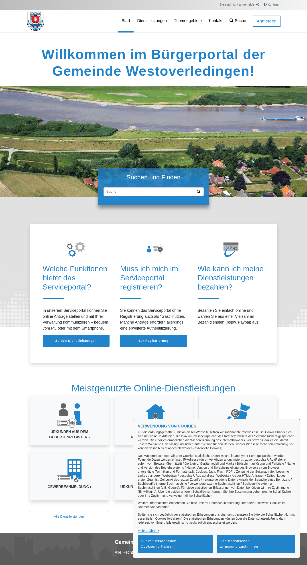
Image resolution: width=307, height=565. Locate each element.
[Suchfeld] (149, 191)
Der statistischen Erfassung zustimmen (239, 543)
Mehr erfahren (147, 531)
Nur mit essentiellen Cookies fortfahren (159, 543)
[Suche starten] (199, 191)
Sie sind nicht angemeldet (239, 4)
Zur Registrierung (153, 340)
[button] (238, 21)
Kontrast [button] (271, 4)
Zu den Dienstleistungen (76, 340)
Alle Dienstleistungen (69, 516)
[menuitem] (126, 21)
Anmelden (267, 21)
